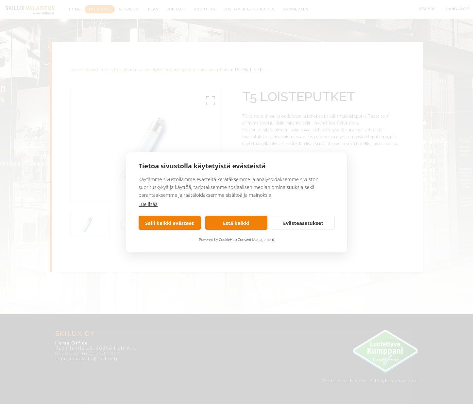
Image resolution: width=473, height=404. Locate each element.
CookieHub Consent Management (246, 239)
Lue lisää (148, 204)
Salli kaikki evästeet (169, 223)
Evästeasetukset (303, 223)
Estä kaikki (236, 223)
